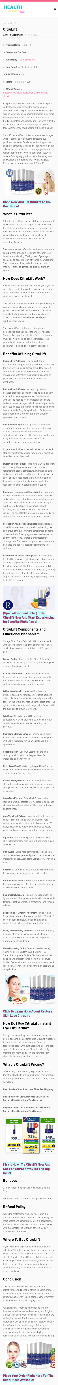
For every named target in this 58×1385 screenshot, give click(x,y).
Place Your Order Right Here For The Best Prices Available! (28, 1378)
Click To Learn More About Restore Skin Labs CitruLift (27, 1013)
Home (5, 23)
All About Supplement (13, 34)
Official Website (27, 59)
